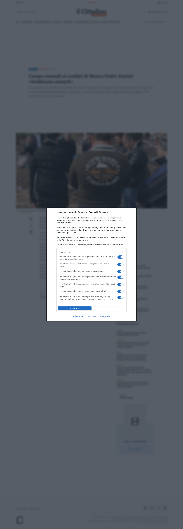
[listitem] (91, 252)
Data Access (91, 317)
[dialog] (91, 264)
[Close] (132, 212)
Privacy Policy (105, 317)
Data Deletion (78, 317)
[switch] (120, 257)
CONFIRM (74, 308)
